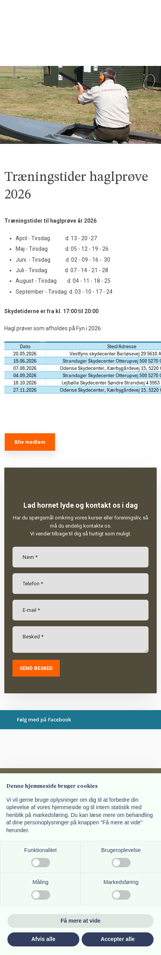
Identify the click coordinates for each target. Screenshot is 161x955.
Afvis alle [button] (43, 939)
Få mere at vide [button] (80, 921)
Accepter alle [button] (117, 939)
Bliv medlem (29, 442)
